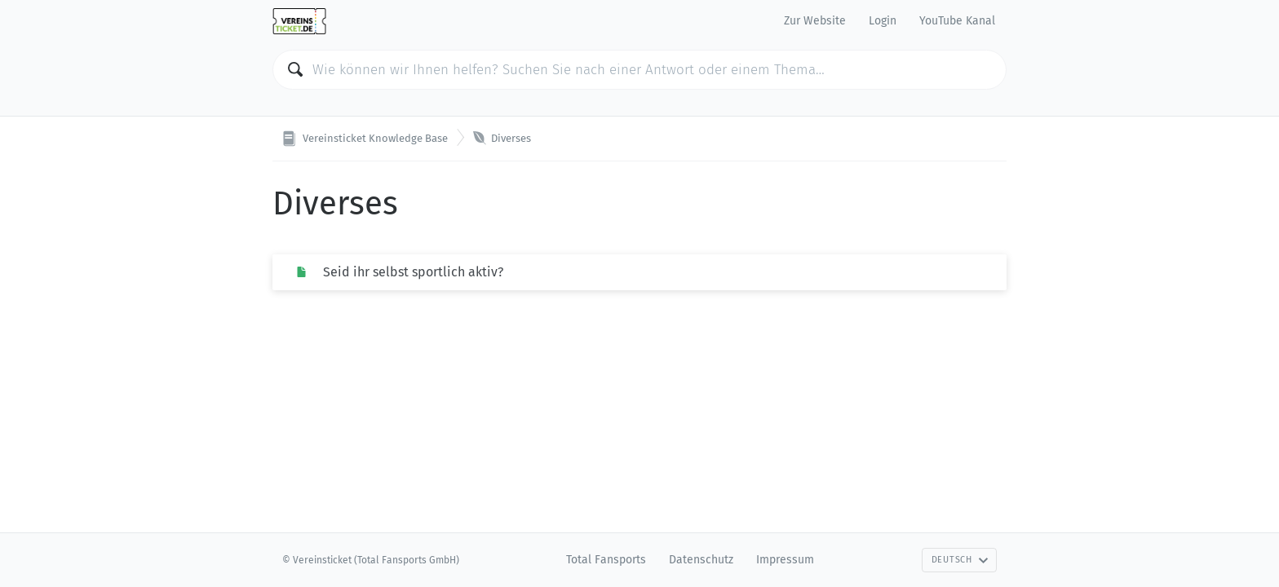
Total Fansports (606, 560)
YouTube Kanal (957, 21)
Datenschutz (701, 560)
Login (882, 21)
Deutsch (960, 559)
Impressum (785, 560)
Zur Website (815, 21)
